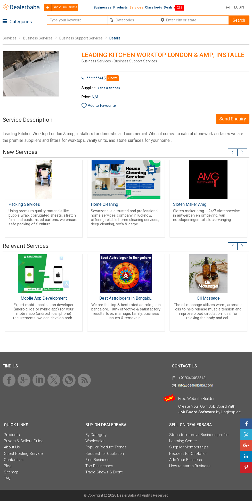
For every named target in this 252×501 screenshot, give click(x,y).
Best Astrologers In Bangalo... (125, 298)
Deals (168, 7)
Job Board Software (196, 412)
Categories (17, 21)
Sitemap (11, 472)
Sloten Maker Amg (189, 204)
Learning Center (183, 441)
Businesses (102, 7)
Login (239, 7)
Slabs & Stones (108, 88)
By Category (96, 434)
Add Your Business (185, 459)
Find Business (97, 459)
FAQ (7, 478)
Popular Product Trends (106, 447)
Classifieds (153, 7)
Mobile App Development (44, 298)
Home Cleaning (104, 204)
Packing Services (24, 204)
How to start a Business (189, 466)
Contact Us (13, 459)
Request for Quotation (104, 453)
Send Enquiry (232, 118)
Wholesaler (95, 441)
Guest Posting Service (23, 453)
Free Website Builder (196, 398)
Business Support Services (81, 38)
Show (112, 78)
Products (120, 7)
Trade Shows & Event (104, 472)
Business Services (38, 38)
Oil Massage (208, 298)
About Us (12, 447)
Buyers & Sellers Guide (24, 441)
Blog (8, 466)
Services (136, 7)
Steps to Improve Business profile (199, 434)
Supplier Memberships (189, 447)
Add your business (60, 7)
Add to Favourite (102, 105)
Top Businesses (99, 466)
